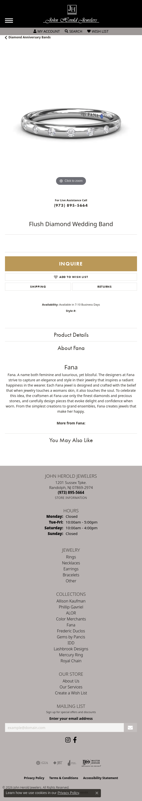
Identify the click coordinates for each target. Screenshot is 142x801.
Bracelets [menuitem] (71, 575)
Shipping (38, 287)
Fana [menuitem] (71, 625)
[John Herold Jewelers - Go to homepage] (71, 14)
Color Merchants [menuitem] (71, 619)
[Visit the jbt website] (58, 763)
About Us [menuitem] (71, 681)
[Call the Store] (71, 492)
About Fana (71, 348)
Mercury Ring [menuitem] (71, 655)
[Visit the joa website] (72, 763)
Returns (104, 287)
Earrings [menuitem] (71, 569)
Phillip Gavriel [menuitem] (71, 607)
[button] (46, 31)
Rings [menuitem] (71, 557)
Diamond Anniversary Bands (29, 37)
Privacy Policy (34, 778)
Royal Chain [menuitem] (71, 661)
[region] (71, 121)
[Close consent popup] (96, 793)
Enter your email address (71, 718)
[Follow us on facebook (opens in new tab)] (75, 740)
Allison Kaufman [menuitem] (71, 601)
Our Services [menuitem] (71, 687)
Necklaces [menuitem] (71, 563)
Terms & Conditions (63, 778)
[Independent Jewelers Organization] (91, 763)
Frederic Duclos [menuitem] (71, 631)
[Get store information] (71, 498)
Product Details (71, 334)
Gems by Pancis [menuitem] (71, 637)
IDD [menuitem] (71, 643)
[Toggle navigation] (9, 20)
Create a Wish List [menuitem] (71, 693)
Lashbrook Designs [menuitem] (71, 649)
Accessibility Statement (100, 778)
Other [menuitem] (71, 581)
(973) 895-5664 (71, 205)
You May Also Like (71, 440)
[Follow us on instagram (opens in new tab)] (68, 740)
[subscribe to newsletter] (130, 727)
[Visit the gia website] (42, 763)
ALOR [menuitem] (71, 613)
